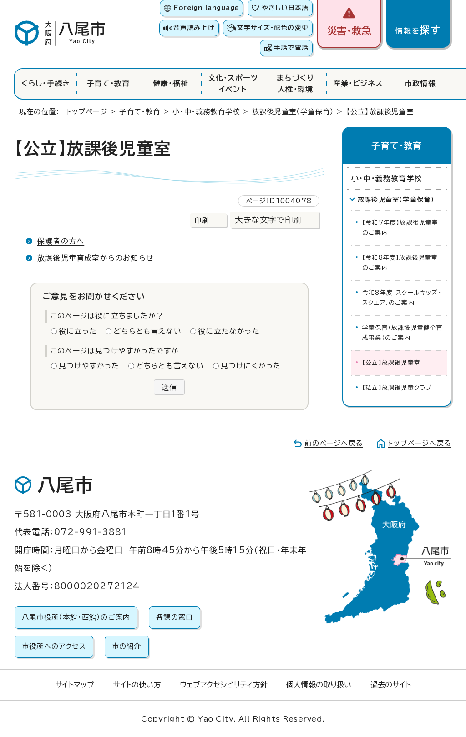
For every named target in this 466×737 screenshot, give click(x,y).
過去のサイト (390, 684)
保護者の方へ (60, 241)
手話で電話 (291, 48)
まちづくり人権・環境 (295, 83)
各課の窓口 (174, 617)
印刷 (201, 220)
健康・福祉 (170, 83)
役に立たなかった (229, 331)
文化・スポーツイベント (233, 83)
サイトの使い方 (137, 684)
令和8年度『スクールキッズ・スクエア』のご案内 (401, 298)
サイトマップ (74, 684)
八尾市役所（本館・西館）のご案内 (76, 617)
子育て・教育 (108, 83)
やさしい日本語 (285, 8)
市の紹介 (127, 646)
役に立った (78, 331)
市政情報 (420, 83)
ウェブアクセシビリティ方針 (224, 684)
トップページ (86, 111)
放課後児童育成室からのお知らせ (95, 258)
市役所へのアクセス (54, 646)
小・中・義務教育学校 (206, 111)
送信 (169, 387)
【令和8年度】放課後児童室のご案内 (400, 263)
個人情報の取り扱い (318, 684)
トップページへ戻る (419, 443)
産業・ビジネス (358, 83)
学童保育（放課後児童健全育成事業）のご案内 (402, 333)
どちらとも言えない (147, 331)
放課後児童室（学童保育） (293, 111)
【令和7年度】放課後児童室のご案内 (400, 228)
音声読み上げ (193, 28)
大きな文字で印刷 (268, 220)
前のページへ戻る (333, 443)
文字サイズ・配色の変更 (273, 28)
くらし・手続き (45, 83)
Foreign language (206, 8)
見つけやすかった (89, 365)
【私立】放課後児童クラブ (397, 388)
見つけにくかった (251, 365)
